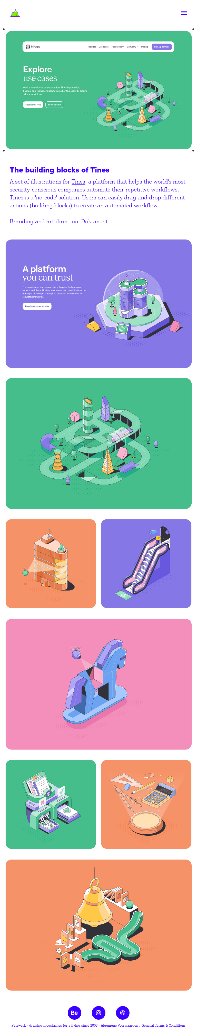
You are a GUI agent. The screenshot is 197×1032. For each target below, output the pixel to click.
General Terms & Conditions (163, 1025)
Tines (78, 181)
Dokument (94, 221)
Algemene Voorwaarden (119, 1025)
